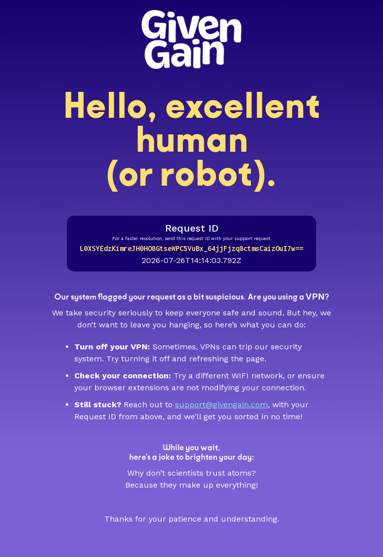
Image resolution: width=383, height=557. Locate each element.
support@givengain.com (221, 404)
